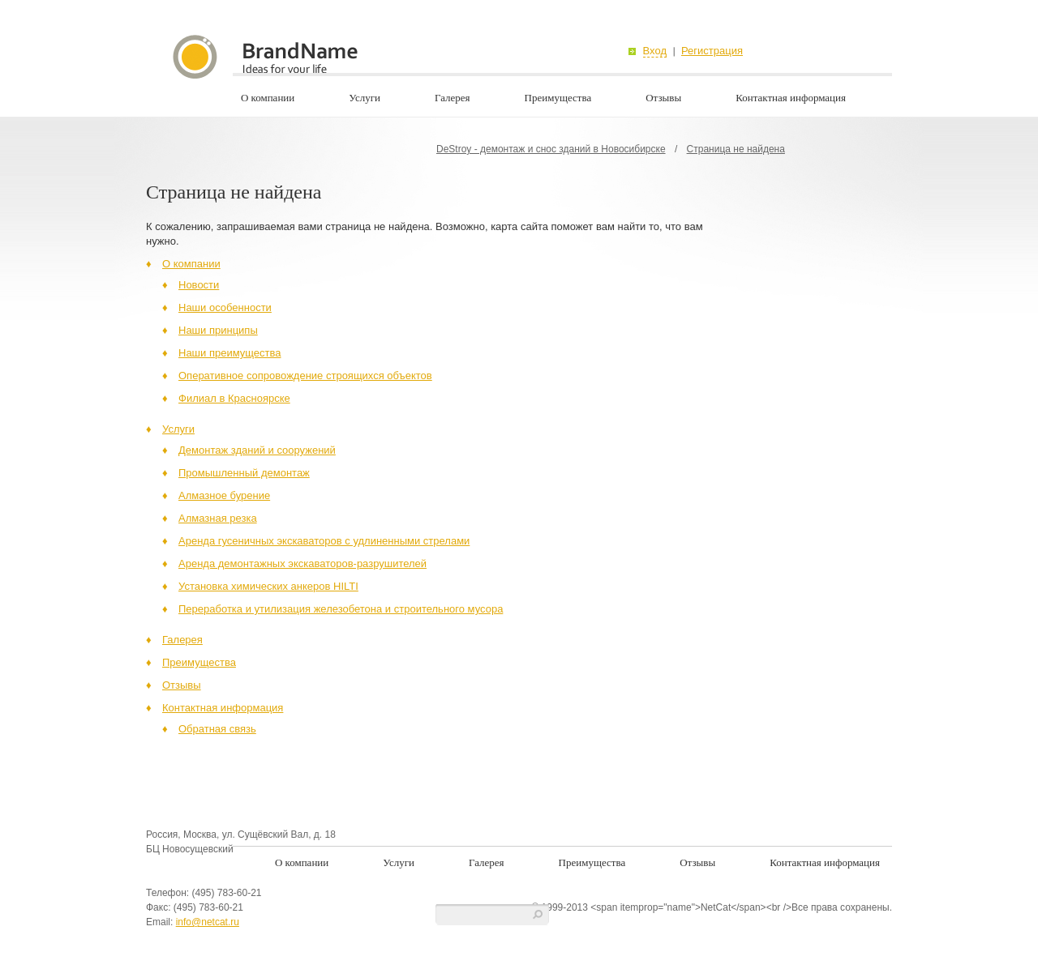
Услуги (364, 98)
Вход (655, 51)
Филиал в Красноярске (234, 398)
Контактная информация (791, 98)
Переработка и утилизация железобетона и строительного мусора (340, 609)
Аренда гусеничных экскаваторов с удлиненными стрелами (324, 541)
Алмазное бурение (224, 495)
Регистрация (712, 51)
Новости (198, 285)
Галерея (452, 98)
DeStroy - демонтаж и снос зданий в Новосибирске (551, 149)
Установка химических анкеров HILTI (268, 586)
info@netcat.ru (207, 922)
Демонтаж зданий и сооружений (257, 450)
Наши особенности (225, 307)
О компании (267, 98)
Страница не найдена (736, 149)
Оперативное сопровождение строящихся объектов (305, 375)
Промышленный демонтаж (244, 473)
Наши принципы (218, 330)
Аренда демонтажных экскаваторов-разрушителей (302, 563)
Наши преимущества (229, 353)
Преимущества (558, 98)
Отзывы (663, 98)
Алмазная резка (217, 518)
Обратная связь (217, 729)
